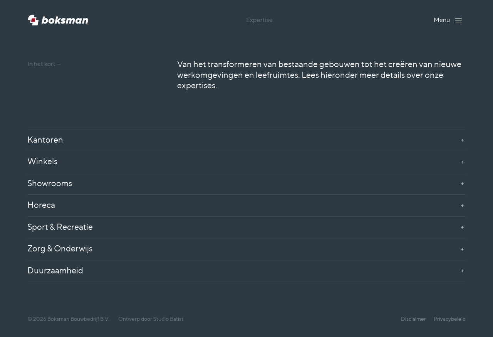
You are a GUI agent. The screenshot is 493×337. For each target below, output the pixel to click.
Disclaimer (413, 318)
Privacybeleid (450, 318)
